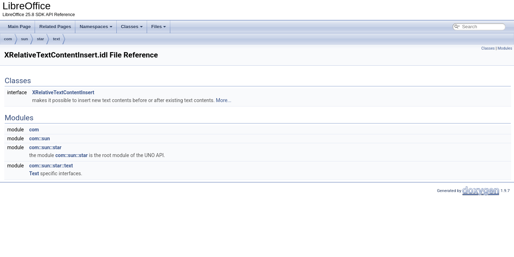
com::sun (39, 138)
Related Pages (55, 26)
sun (24, 39)
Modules (505, 48)
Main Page (19, 26)
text (56, 39)
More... (223, 100)
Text (34, 173)
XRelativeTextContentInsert (63, 92)
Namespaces (96, 26)
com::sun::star (45, 147)
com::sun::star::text (51, 165)
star (40, 39)
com (8, 39)
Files (158, 26)
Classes (132, 26)
